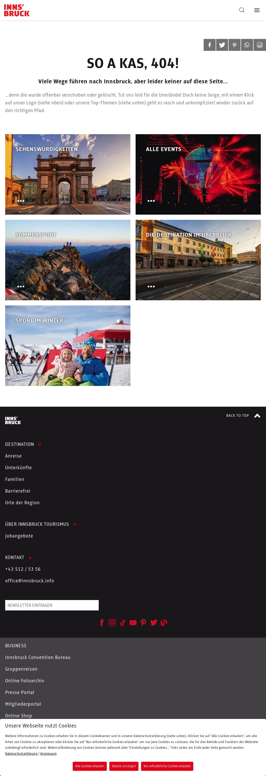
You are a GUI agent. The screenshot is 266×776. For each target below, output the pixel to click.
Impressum (48, 753)
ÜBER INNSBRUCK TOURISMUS (37, 524)
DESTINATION (19, 444)
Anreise (13, 456)
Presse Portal (20, 692)
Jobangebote (19, 536)
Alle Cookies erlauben (89, 766)
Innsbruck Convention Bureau (38, 657)
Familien (14, 479)
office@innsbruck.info (29, 581)
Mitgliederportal (23, 704)
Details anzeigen (124, 766)
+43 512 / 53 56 (23, 569)
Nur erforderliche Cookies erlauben (167, 766)
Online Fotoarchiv (24, 681)
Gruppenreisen (21, 669)
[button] (210, 45)
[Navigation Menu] (258, 10)
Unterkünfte (18, 468)
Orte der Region (22, 503)
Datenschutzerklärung (21, 753)
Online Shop (18, 716)
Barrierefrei (18, 491)
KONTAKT (14, 557)
